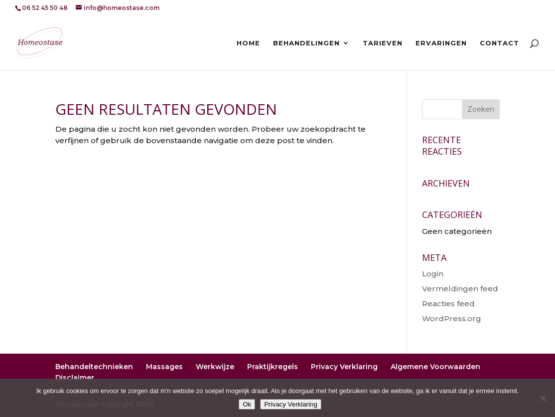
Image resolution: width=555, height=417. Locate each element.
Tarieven (383, 43)
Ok (247, 404)
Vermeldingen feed (460, 288)
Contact (499, 43)
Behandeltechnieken (94, 366)
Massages (164, 366)
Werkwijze (215, 366)
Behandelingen (306, 43)
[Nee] (543, 398)
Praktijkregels (272, 366)
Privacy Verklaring (344, 366)
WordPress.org (451, 318)
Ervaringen (441, 43)
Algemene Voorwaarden (435, 366)
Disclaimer (74, 377)
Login (432, 273)
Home (248, 43)
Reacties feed (448, 303)
